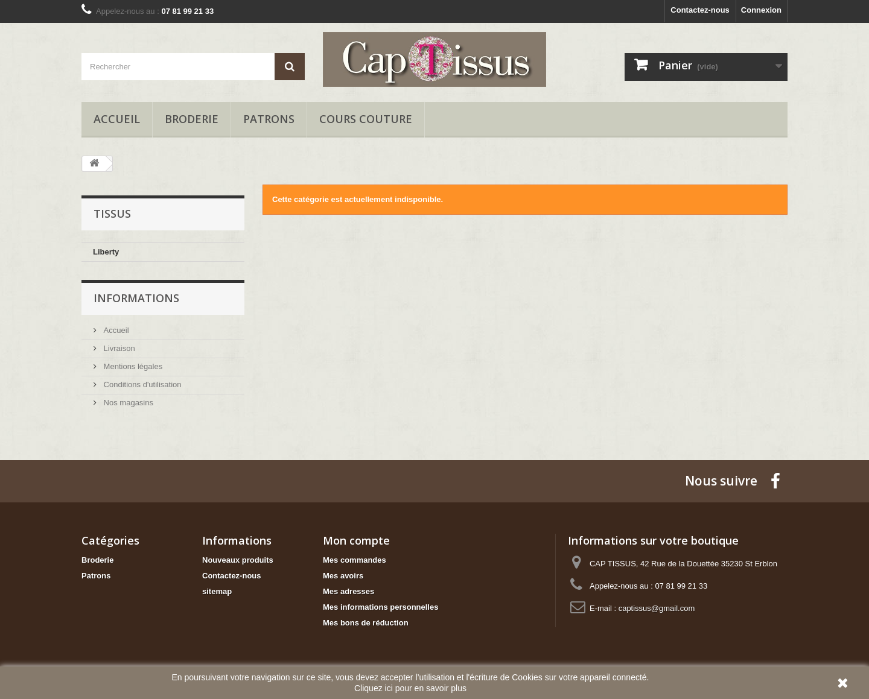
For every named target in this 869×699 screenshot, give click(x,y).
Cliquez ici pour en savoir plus (410, 688)
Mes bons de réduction (366, 622)
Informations (136, 298)
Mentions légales (131, 366)
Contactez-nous (700, 9)
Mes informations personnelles (380, 607)
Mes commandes (354, 560)
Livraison (118, 348)
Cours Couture (365, 119)
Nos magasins (127, 402)
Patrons (268, 119)
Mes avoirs (343, 575)
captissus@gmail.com (657, 608)
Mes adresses (348, 591)
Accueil (117, 119)
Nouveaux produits (237, 560)
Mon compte (356, 540)
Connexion (761, 9)
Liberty (106, 251)
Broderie (191, 119)
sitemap (217, 591)
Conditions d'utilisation (141, 384)
